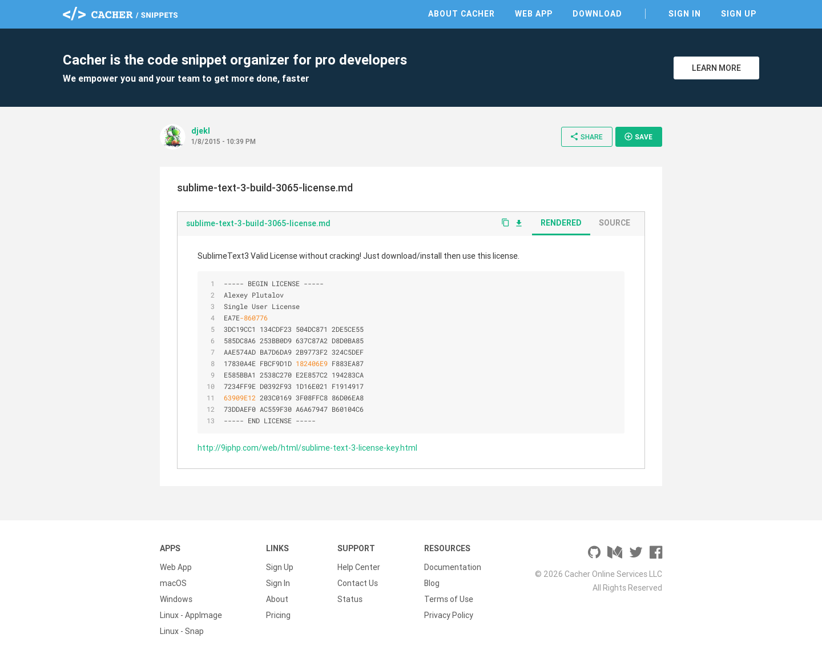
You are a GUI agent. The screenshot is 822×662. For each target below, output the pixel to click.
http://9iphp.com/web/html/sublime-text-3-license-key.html (307, 448)
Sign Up (738, 14)
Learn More (716, 68)
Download (597, 14)
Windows (176, 599)
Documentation (452, 567)
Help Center (358, 567)
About (277, 599)
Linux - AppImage (191, 615)
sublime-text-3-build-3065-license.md (258, 223)
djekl (200, 131)
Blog (432, 583)
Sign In (684, 14)
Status (349, 599)
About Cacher (461, 14)
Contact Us (357, 583)
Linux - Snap (182, 631)
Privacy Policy (448, 615)
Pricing (278, 615)
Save (638, 136)
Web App (534, 14)
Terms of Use (448, 599)
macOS (173, 583)
